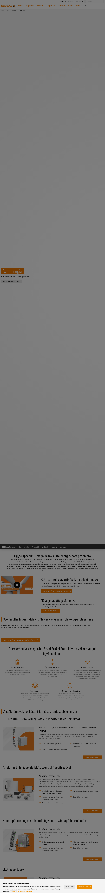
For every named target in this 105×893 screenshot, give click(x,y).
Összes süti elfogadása (85, 886)
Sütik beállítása (69, 886)
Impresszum (13, 891)
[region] (52, 886)
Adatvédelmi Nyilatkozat (25, 891)
